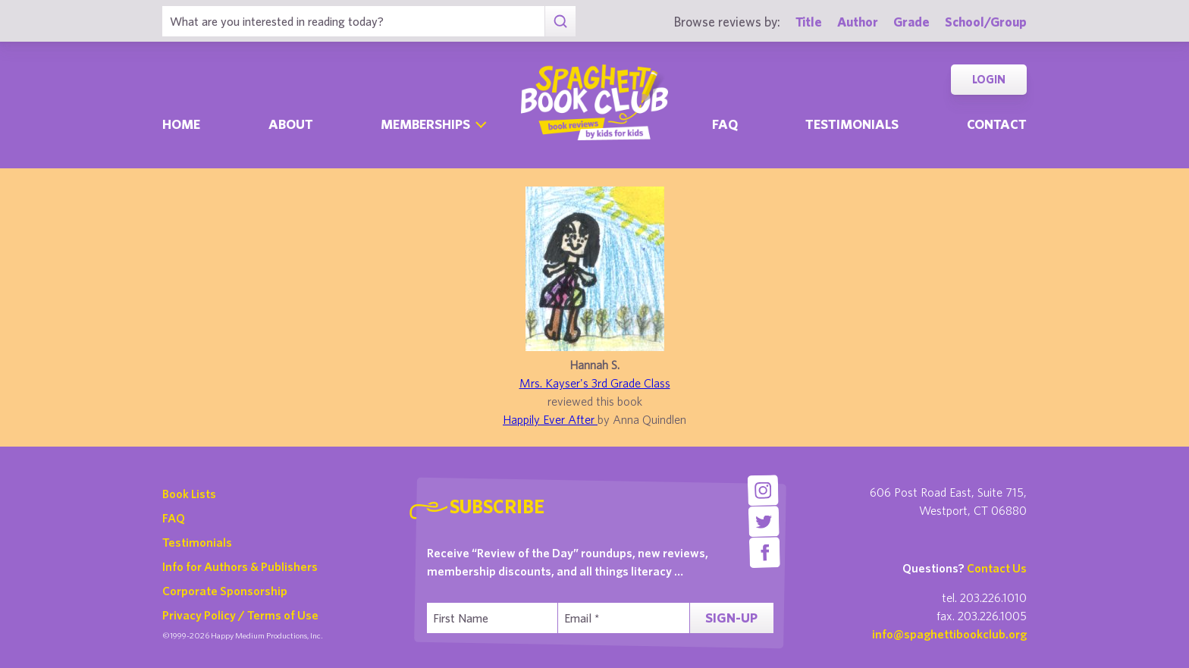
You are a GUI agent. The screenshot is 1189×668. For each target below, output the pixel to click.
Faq (725, 124)
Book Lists (189, 493)
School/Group (986, 22)
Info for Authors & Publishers (240, 566)
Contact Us (997, 568)
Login (988, 79)
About (290, 124)
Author (857, 22)
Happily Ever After (550, 419)
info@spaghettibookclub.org (949, 634)
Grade (911, 22)
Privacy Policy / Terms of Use (240, 615)
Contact (997, 124)
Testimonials (852, 124)
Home (181, 124)
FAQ (173, 518)
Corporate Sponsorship (224, 590)
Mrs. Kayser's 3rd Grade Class (594, 383)
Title (808, 22)
